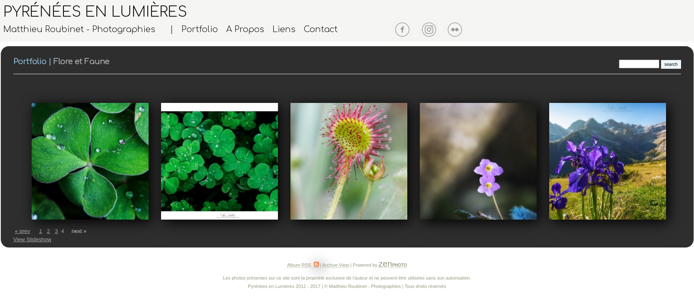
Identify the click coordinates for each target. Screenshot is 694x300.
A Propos (245, 29)
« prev (22, 231)
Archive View (335, 265)
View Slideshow (32, 239)
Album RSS (303, 265)
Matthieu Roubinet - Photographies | (88, 29)
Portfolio (200, 29)
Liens (284, 29)
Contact (321, 29)
